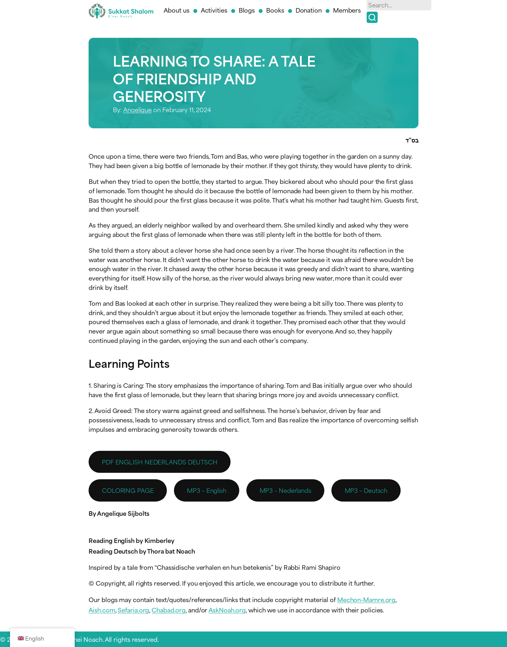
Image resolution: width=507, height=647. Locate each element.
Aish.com (102, 609)
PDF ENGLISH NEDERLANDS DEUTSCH (160, 461)
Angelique (137, 109)
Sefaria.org (133, 609)
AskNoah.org (227, 609)
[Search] (372, 17)
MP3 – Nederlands (285, 490)
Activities (214, 10)
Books (275, 10)
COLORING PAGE (128, 490)
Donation (309, 10)
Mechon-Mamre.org (366, 599)
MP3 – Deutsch (366, 490)
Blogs (247, 10)
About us (176, 10)
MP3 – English (206, 490)
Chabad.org (169, 609)
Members (347, 10)
